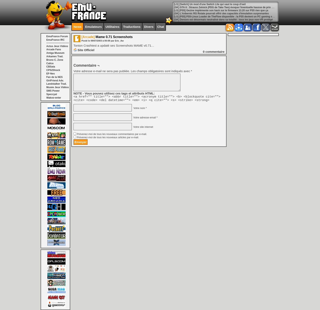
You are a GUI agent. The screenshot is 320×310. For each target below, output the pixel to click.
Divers (148, 26)
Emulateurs (93, 26)
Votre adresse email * (144, 118)
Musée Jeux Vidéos (57, 87)
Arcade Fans (53, 49)
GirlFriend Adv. (55, 80)
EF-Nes (50, 73)
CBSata (50, 66)
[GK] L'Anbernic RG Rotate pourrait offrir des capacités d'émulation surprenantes (221, 13)
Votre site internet (142, 128)
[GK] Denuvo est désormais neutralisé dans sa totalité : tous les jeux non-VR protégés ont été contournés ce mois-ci (242, 19)
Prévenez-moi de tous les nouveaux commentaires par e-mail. (112, 135)
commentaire (213, 51)
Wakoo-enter (53, 97)
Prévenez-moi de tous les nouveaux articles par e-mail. (108, 138)
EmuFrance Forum (57, 36)
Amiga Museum (55, 53)
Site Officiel (86, 50)
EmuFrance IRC (55, 39)
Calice (49, 63)
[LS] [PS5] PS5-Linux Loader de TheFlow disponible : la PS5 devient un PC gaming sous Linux (229, 16)
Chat (160, 26)
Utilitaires (112, 26)
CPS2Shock (53, 70)
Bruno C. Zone (54, 59)
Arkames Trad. (54, 56)
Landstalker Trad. (56, 83)
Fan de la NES (54, 77)
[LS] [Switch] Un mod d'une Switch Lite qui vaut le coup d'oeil (210, 4)
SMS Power (53, 90)
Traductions (131, 26)
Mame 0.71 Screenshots (107, 37)
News (77, 26)
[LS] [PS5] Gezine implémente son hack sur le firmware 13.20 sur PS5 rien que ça (221, 10)
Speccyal (51, 94)
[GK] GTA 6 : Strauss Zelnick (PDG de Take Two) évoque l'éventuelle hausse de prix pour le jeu (229, 7)
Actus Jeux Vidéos (57, 46)
